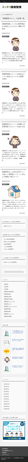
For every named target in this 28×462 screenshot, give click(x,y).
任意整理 (6, 286)
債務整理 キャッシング (9, 301)
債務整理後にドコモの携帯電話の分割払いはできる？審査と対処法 (13, 26)
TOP (6, 14)
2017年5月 (6, 391)
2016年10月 (6, 408)
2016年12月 (6, 403)
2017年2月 (6, 398)
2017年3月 (6, 396)
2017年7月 (6, 386)
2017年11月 (6, 384)
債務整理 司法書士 (8, 299)
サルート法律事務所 (8, 249)
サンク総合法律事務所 (9, 239)
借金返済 (6, 284)
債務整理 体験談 (8, 316)
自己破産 (6, 289)
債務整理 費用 (7, 308)
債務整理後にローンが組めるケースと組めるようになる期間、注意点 (13, 76)
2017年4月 (6, 393)
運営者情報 (5, 448)
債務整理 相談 (7, 294)
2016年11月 (6, 406)
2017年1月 (6, 401)
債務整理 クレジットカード (10, 306)
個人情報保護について (7, 450)
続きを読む (22, 65)
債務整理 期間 (7, 311)
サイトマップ (5, 454)
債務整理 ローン (6, 36)
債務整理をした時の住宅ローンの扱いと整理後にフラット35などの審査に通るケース (13, 174)
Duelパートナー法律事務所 (10, 262)
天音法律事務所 (7, 244)
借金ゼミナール (7, 226)
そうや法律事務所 (8, 246)
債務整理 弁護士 (8, 296)
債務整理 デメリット (9, 313)
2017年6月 (6, 389)
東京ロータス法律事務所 (10, 241)
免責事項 (4, 452)
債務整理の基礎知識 (9, 291)
